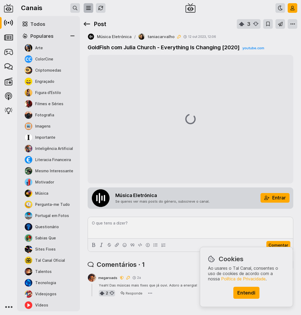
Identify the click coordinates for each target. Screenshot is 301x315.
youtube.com (253, 48)
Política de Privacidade (243, 278)
